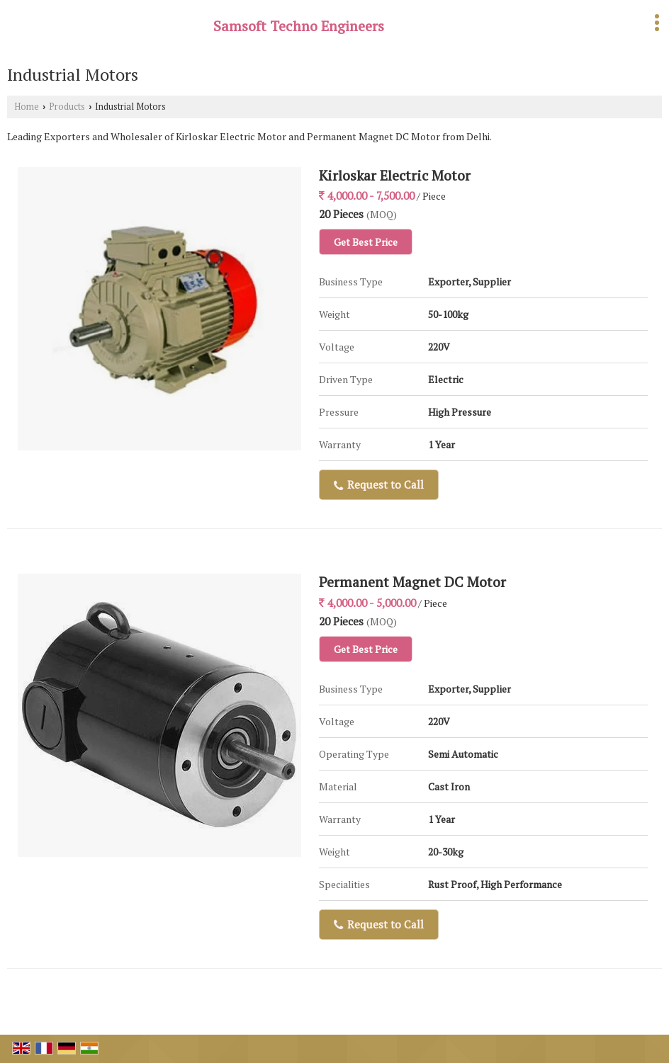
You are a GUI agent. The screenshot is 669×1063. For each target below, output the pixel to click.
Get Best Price (366, 242)
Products (67, 107)
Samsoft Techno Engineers (298, 26)
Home (26, 107)
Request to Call (379, 484)
